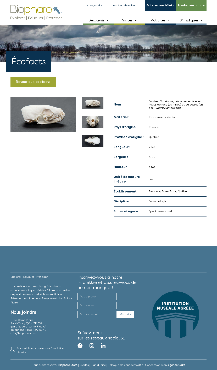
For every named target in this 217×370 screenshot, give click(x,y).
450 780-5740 (36, 329)
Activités (158, 20)
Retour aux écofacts (33, 82)
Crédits (84, 365)
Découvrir (96, 20)
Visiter (127, 20)
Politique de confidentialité (125, 365)
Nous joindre (94, 5)
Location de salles (123, 5)
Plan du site (98, 365)
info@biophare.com (23, 333)
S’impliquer (189, 20)
